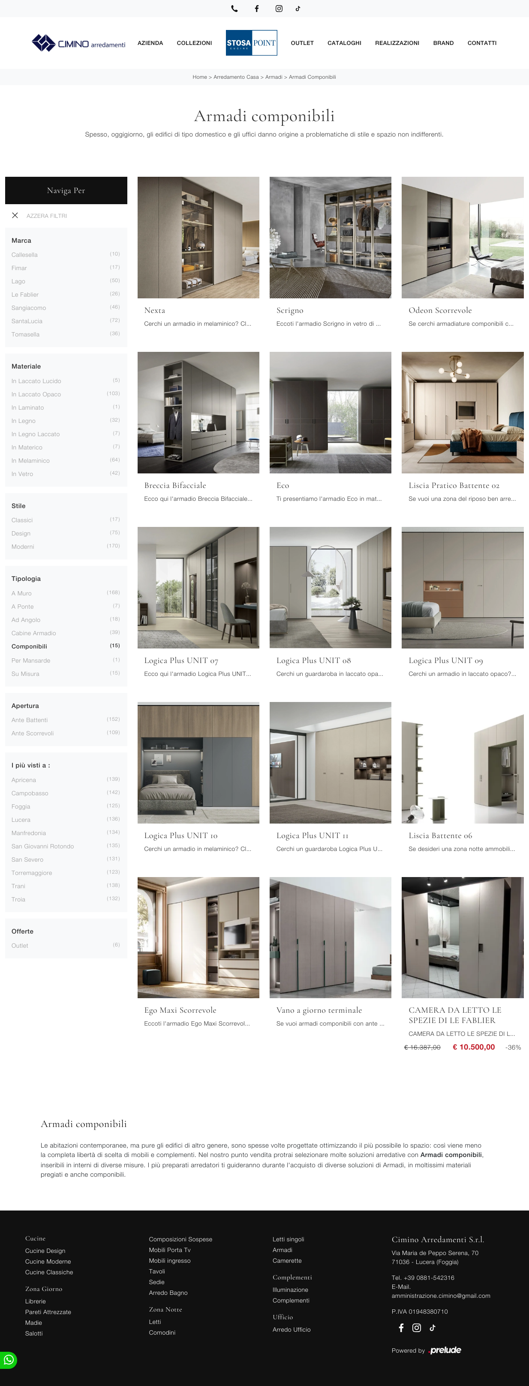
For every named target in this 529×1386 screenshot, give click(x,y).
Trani (18, 885)
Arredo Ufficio (292, 1328)
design (21, 533)
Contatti (482, 42)
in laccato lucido (36, 380)
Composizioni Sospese (181, 1238)
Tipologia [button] (26, 579)
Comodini (162, 1331)
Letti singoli (288, 1238)
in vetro (22, 473)
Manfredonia (29, 832)
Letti (155, 1321)
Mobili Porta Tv (170, 1249)
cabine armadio (34, 632)
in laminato (28, 406)
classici (22, 519)
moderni (23, 546)
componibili (29, 646)
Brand (443, 42)
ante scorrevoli (33, 733)
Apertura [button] (25, 705)
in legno (24, 420)
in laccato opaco (36, 393)
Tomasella (25, 334)
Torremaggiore (32, 872)
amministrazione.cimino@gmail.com (441, 1295)
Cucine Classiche (49, 1271)
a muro (22, 592)
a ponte (23, 606)
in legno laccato (36, 433)
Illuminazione (290, 1289)
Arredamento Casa (236, 76)
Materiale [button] (26, 366)
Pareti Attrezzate (48, 1311)
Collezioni (194, 42)
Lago (18, 281)
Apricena (24, 779)
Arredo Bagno (168, 1292)
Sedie (157, 1281)
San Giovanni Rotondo (43, 845)
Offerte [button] (22, 931)
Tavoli (157, 1270)
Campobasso (30, 792)
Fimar (19, 267)
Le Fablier (25, 294)
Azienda (150, 42)
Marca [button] (21, 240)
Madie (33, 1322)
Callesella (25, 254)
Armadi (274, 76)
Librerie (35, 1300)
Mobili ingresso (170, 1260)
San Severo (28, 859)
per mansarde (31, 659)
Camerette (287, 1260)
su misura (25, 673)
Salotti (34, 1332)
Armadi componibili (312, 76)
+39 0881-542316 (429, 1277)
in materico (27, 446)
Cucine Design (45, 1250)
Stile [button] (19, 505)
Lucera (21, 819)
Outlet (302, 42)
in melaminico (31, 460)
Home (200, 76)
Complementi (291, 1299)
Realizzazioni (397, 42)
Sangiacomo (29, 307)
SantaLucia (27, 320)
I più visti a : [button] (31, 765)
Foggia (21, 805)
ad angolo (26, 619)
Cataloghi (344, 42)
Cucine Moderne (48, 1260)
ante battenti (30, 719)
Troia (18, 898)
